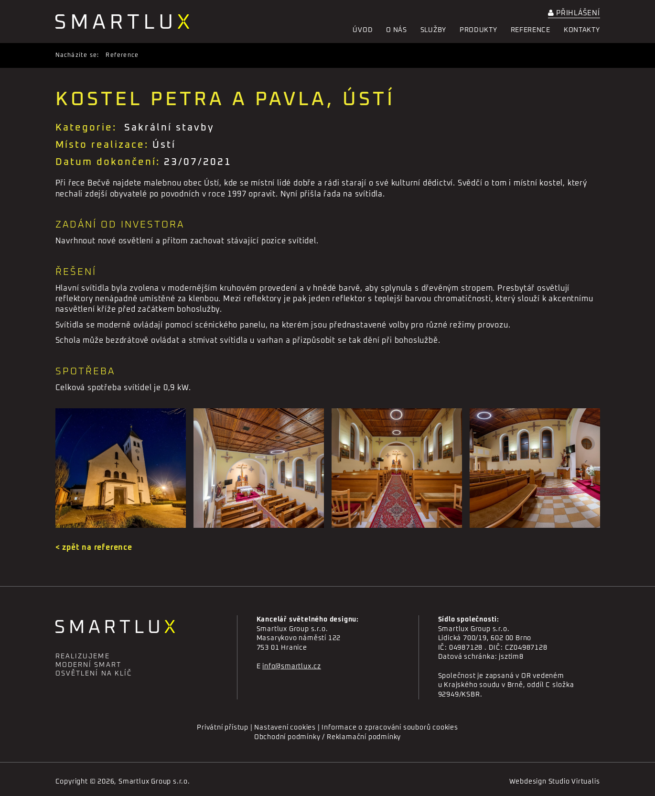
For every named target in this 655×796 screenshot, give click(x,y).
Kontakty (582, 30)
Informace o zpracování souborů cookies (390, 727)
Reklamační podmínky (364, 737)
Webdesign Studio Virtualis (554, 781)
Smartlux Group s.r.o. (154, 781)
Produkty (478, 30)
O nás (396, 30)
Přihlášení (574, 13)
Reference (530, 30)
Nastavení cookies (285, 727)
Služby (433, 30)
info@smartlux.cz (291, 666)
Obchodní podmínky (287, 737)
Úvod (363, 30)
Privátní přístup (222, 727)
